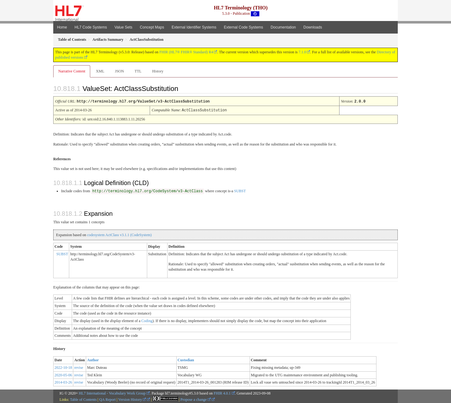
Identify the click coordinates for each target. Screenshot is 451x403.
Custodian (186, 359)
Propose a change (195, 399)
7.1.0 (302, 52)
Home (62, 27)
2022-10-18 (63, 367)
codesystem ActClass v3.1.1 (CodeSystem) (119, 234)
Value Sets (123, 27)
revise (78, 367)
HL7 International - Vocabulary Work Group (112, 392)
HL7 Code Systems (91, 27)
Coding (146, 320)
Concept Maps (152, 27)
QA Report (107, 399)
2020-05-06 (63, 374)
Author (93, 359)
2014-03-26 (63, 381)
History (157, 71)
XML (100, 71)
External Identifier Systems (194, 27)
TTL (138, 71)
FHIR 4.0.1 (222, 392)
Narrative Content (71, 71)
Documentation (283, 27)
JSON (119, 71)
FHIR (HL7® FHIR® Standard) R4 (186, 52)
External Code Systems (243, 27)
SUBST (240, 190)
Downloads (312, 27)
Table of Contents (83, 399)
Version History (132, 399)
